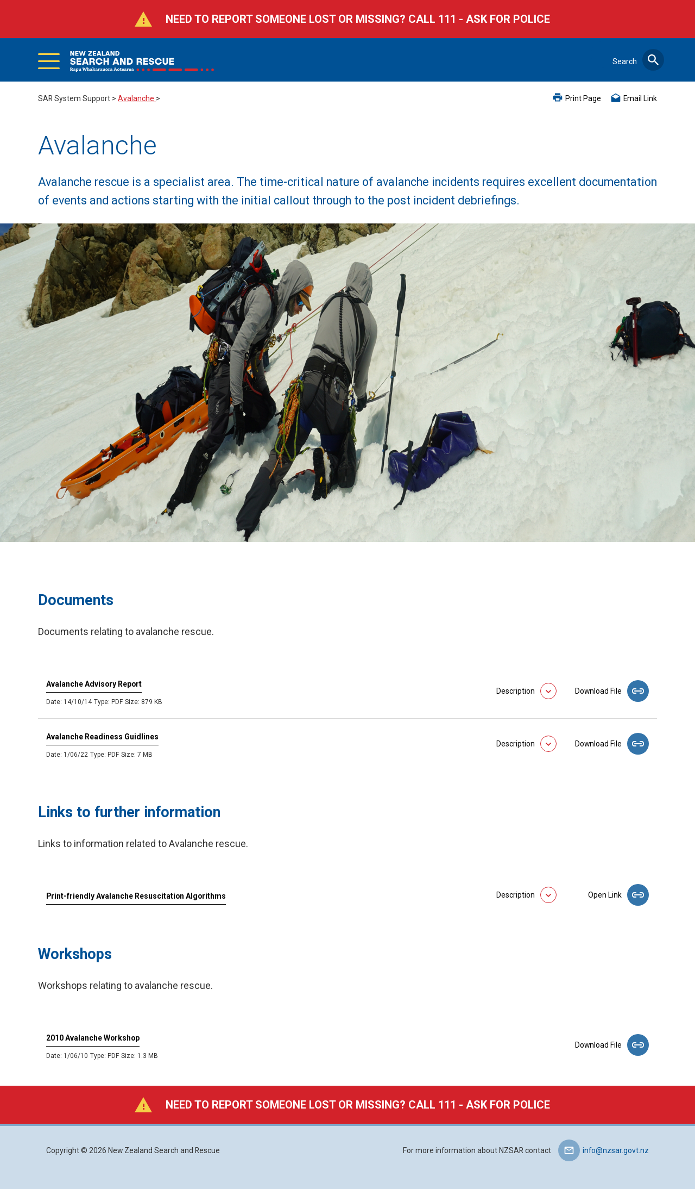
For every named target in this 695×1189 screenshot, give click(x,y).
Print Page (583, 98)
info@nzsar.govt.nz (616, 1150)
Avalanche (137, 98)
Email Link (640, 98)
